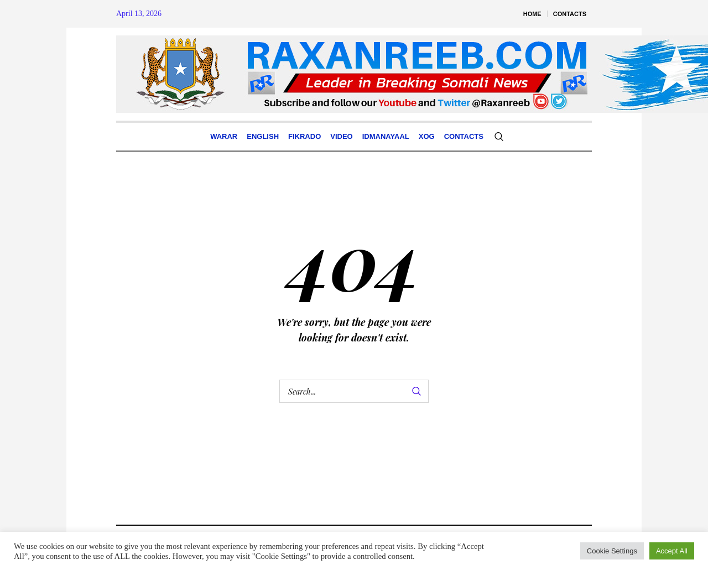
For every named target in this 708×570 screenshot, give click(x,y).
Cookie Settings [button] (612, 551)
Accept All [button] (672, 551)
